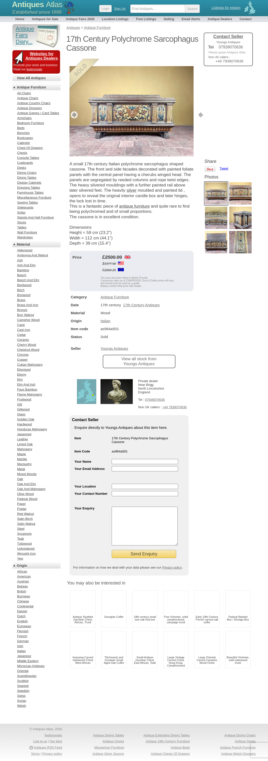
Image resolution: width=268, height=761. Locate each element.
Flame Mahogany (29, 394)
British (21, 591)
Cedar (21, 335)
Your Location (85, 479)
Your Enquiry (84, 501)
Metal (21, 469)
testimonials (34, 69)
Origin (22, 566)
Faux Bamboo (27, 389)
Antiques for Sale (45, 19)
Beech (21, 275)
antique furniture (134, 198)
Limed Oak (25, 444)
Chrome (23, 355)
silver (131, 182)
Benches (23, 133)
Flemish (23, 631)
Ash (20, 260)
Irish (20, 646)
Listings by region (225, 7)
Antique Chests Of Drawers (170, 754)
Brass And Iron (27, 305)
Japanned (24, 434)
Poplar (22, 509)
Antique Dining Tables (108, 735)
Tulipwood (24, 543)
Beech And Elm (28, 280)
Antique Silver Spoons (108, 754)
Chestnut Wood (28, 350)
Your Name (82, 454)
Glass (21, 414)
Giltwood (23, 409)
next (189, 107)
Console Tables (28, 158)
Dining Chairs (26, 173)
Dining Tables (26, 177)
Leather (22, 439)
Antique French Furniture (238, 747)
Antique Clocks (113, 741)
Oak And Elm (26, 484)
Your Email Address (89, 461)
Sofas (21, 212)
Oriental (23, 671)
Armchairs (24, 118)
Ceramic (23, 340)
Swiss (21, 696)
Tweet (224, 78)
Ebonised (24, 369)
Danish (22, 611)
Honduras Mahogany (32, 429)
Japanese (24, 656)
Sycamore (24, 534)
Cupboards (25, 163)
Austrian (23, 581)
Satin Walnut (26, 524)
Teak (20, 538)
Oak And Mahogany (31, 489)
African (22, 571)
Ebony (21, 374)
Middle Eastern (28, 661)
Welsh (21, 706)
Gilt (19, 404)
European (24, 626)
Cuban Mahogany (30, 364)
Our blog (56, 741)
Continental (25, 606)
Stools (21, 222)
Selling (169, 19)
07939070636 (155, 392)
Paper (21, 504)
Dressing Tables (28, 187)
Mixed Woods (27, 474)
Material (23, 244)
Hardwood (24, 424)
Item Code (82, 444)
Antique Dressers (29, 108)
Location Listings (115, 19)
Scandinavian (26, 676)
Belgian (22, 586)
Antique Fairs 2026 (80, 19)
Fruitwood (24, 399)
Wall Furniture (27, 232)
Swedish (23, 691)
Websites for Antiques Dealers (42, 56)
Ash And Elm (26, 265)
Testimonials (53, 735)
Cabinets (23, 143)
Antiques (37, 4)
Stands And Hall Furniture (35, 217)
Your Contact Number (90, 486)
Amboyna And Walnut (32, 255)
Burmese (23, 596)
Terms (35, 754)
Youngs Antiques (114, 341)
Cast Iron (23, 330)
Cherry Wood (26, 345)
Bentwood (24, 285)
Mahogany (24, 449)
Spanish (23, 686)
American (24, 576)
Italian (105, 313)
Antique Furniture (114, 289)
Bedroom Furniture (30, 123)
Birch (21, 290)
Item (77, 431)
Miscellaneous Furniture (34, 197)
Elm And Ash (26, 384)
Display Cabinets (29, 182)
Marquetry (24, 464)
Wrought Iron (26, 553)
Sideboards (25, 207)
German (23, 641)
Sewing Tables (27, 202)
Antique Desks (245, 741)
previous (73, 107)
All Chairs (24, 93)
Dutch (21, 616)
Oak (20, 479)
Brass (21, 300)
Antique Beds (180, 747)
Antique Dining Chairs (240, 735)
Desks (21, 168)
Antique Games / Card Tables (38, 113)
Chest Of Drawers (30, 148)
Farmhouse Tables (30, 192)
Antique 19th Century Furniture (168, 741)
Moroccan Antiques (31, 666)
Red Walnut (25, 514)
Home (19, 19)
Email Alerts (191, 19)
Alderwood (24, 250)
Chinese (23, 601)
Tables (22, 227)
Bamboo (23, 270)
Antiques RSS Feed (48, 747)
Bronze (22, 310)
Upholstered (25, 548)
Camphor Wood (28, 320)
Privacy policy (172, 567)
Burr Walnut (25, 315)
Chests (22, 153)
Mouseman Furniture (109, 747)
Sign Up (120, 8)
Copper (22, 359)
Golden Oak (25, 419)
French (22, 636)
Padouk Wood (27, 499)
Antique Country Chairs (33, 103)
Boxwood (23, 295)
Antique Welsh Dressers (238, 754)
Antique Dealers (220, 19)
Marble (22, 459)
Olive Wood (25, 494)
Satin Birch (25, 519)
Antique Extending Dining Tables (166, 735)
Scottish (23, 681)
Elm (20, 379)
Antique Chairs (27, 98)
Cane (21, 325)
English (22, 621)
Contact (245, 19)
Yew (20, 558)
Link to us (40, 741)
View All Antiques (31, 78)
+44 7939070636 (174, 400)
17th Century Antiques (141, 297)
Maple (21, 454)
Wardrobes (25, 237)
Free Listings (146, 19)
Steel (21, 529)
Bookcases (25, 138)
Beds (21, 128)
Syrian (21, 701)
